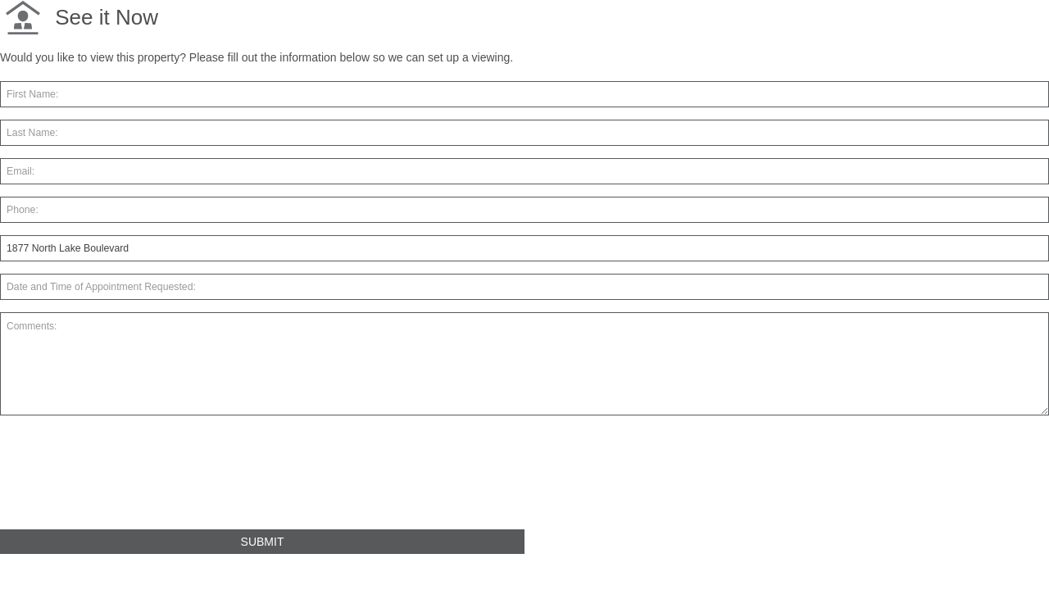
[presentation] (124, 479)
